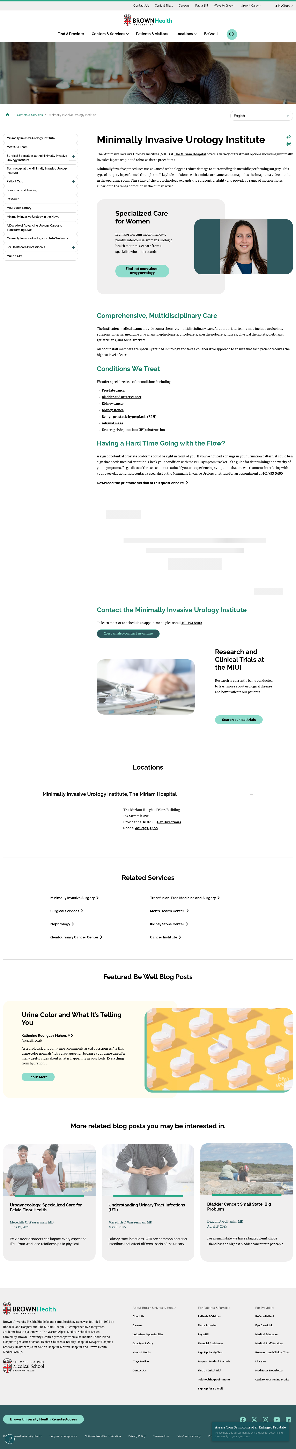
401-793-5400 (146, 828)
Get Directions (169, 822)
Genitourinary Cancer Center (76, 937)
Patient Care (15, 181)
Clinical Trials (164, 5)
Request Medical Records (214, 1361)
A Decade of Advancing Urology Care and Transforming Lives (34, 227)
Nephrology (62, 924)
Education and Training (22, 190)
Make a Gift (14, 256)
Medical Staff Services (269, 1343)
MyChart (284, 6)
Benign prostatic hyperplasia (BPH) (129, 417)
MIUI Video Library (19, 208)
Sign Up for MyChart (210, 1352)
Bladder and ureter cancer (121, 397)
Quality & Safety (143, 1343)
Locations (186, 34)
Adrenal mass (112, 423)
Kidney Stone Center (169, 924)
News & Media (141, 1352)
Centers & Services (110, 34)
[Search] (232, 34)
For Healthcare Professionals (26, 247)
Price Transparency (188, 1436)
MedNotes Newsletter (269, 1370)
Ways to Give (224, 5)
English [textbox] (239, 116)
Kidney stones (113, 410)
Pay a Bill (201, 5)
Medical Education (267, 1334)
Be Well (211, 34)
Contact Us (141, 5)
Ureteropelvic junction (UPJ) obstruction (133, 430)
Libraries (260, 1361)
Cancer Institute (165, 937)
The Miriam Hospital (190, 154)
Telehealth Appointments (214, 1379)
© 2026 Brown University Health (22, 1436)
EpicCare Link (264, 1325)
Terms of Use (161, 1436)
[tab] (148, 794)
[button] (73, 156)
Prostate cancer (114, 390)
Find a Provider (207, 1325)
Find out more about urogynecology (142, 271)
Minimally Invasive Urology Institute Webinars (37, 238)
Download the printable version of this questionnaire (142, 483)
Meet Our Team (17, 147)
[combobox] (261, 116)
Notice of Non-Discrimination (103, 1436)
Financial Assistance (210, 1343)
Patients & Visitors (152, 34)
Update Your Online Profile (272, 1379)
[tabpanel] (148, 824)
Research (13, 199)
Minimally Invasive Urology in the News (33, 216)
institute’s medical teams (122, 329)
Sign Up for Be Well (210, 1388)
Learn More (38, 1077)
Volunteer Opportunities (148, 1334)
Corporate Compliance (63, 1436)
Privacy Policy (137, 1436)
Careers (184, 5)
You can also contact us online (128, 633)
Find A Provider (71, 34)
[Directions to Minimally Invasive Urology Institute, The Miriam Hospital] (79, 820)
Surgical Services (66, 911)
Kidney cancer (113, 403)
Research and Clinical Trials (272, 1352)
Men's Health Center (169, 911)
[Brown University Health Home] (7, 115)
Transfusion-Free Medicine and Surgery (185, 898)
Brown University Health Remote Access (43, 1419)
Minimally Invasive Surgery (74, 898)
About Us (138, 1316)
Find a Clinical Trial (209, 1370)
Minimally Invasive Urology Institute (31, 138)
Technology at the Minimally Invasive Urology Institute (37, 170)
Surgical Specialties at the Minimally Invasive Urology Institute (37, 158)
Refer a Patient (264, 1316)
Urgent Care (251, 5)
